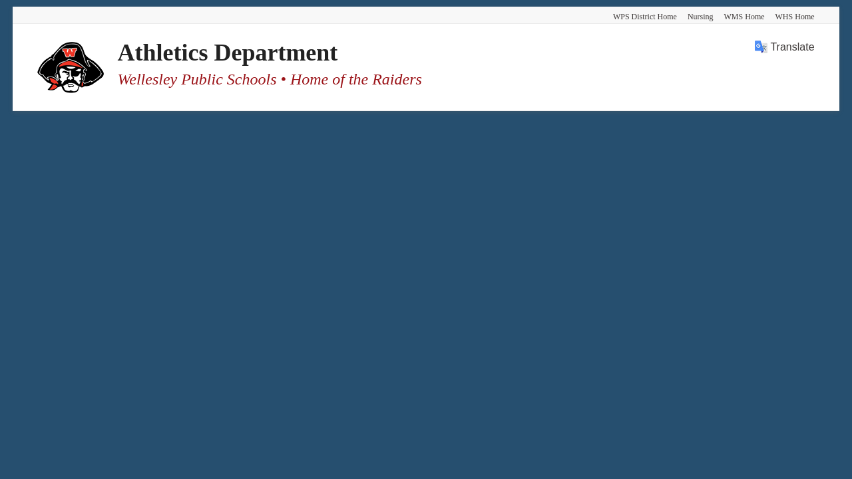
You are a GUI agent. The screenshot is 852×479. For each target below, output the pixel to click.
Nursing (701, 16)
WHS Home (795, 16)
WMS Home (744, 16)
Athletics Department (227, 52)
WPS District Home (645, 16)
